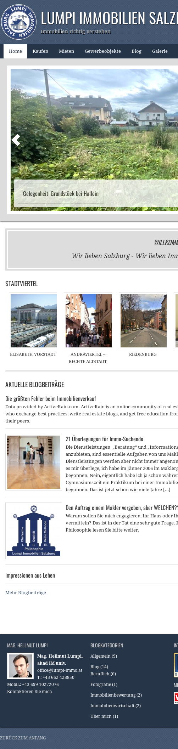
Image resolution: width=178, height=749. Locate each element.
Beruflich (100, 673)
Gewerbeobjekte (100, 53)
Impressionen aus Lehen (30, 575)
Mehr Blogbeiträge (25, 592)
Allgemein (100, 656)
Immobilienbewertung (112, 695)
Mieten (64, 53)
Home (15, 51)
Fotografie (100, 684)
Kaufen (37, 53)
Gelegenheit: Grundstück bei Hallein (61, 193)
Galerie (160, 51)
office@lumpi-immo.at (59, 670)
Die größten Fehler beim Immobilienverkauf (50, 398)
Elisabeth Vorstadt (33, 354)
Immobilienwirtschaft (112, 705)
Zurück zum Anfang (23, 738)
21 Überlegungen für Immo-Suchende (104, 439)
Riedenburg (143, 354)
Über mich (101, 716)
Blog (133, 53)
